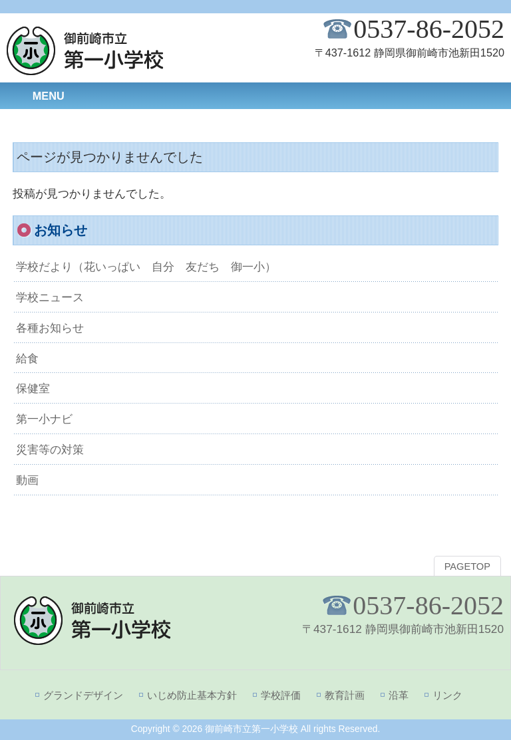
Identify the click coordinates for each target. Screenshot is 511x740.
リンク (447, 695)
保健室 (33, 388)
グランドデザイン (83, 695)
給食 (27, 358)
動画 (27, 480)
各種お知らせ (50, 327)
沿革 (399, 695)
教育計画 (345, 695)
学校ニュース (50, 297)
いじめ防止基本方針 (192, 695)
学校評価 (281, 695)
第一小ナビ (44, 419)
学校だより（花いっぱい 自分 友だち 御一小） (146, 266)
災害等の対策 (50, 449)
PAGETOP (467, 566)
